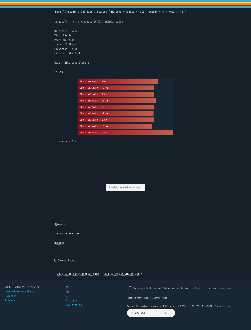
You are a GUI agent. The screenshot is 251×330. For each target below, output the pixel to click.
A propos (71, 300)
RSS (181, 11)
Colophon (10, 296)
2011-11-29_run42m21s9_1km (121, 273)
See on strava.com (66, 233)
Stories (102, 11)
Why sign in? (74, 305)
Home (58, 11)
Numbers (59, 242)
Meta (171, 11)
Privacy (10, 300)
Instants (71, 11)
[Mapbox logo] (62, 224)
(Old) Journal (148, 11)
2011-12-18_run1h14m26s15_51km (78, 273)
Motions (116, 11)
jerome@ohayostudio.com (20, 291)
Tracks (130, 11)
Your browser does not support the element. (151, 313)
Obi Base (87, 11)
